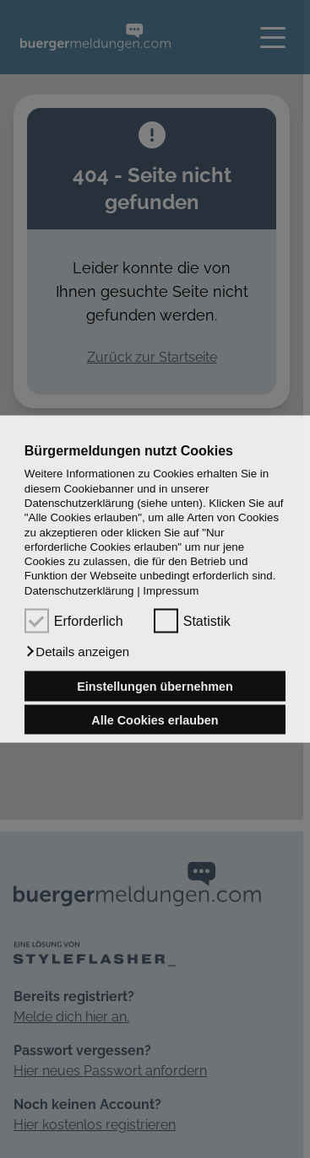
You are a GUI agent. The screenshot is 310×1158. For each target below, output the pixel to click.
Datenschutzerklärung (79, 590)
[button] (76, 652)
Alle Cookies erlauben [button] (154, 719)
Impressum (171, 590)
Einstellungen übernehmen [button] (155, 686)
